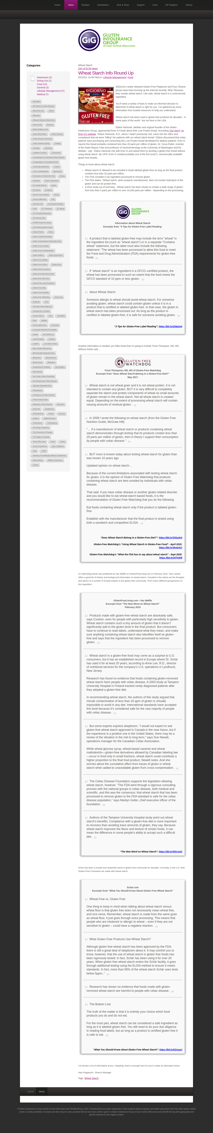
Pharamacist (37, 390)
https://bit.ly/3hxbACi (170, 547)
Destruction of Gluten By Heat (44, 176)
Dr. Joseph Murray (39, 185)
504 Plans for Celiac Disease (43, 106)
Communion (56, 153)
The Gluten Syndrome (41, 427)
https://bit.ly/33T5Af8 (170, 557)
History (189, 5)
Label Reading (38, 339)
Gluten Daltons (38, 255)
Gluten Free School (40, 264)
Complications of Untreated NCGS (45, 162)
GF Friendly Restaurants (42, 213)
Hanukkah (61, 316)
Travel (52, 441)
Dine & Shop (123, 5)
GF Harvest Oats (39, 218)
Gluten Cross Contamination (43, 250)
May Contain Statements (42, 348)
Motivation (51, 362)
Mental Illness (51, 358)
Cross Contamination (40, 171)
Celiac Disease (57, 134)
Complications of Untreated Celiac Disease (48, 157)
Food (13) (42, 84)
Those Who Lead (39, 441)
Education (36, 101)
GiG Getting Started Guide (42, 227)
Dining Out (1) (44, 80)
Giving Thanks (38, 232)
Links (154, 5)
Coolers (57, 167)
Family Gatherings (39, 199)
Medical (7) (42, 94)
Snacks (51, 413)
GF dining (60, 208)
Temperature (37, 423)
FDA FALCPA (38, 204)
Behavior (50, 125)
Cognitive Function (40, 153)
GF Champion (47, 208)
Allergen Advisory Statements (44, 120)
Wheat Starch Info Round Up (105, 73)
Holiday (44, 320)
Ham (50, 316)
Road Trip (36, 409)
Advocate (36, 115)
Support (141, 5)
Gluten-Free (56, 264)
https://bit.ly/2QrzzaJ (170, 1049)
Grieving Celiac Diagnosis (42, 306)
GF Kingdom (172, 5)
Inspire (35, 334)
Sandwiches (49, 409)
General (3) (43, 87)
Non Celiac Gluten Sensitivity (43, 376)
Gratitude (36, 302)
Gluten (50, 232)
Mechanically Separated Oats (44, 353)
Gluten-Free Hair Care (41, 278)
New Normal (37, 372)
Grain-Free (59, 297)
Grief (46, 302)
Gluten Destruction (56, 255)
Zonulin (35, 465)
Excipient (48, 190)
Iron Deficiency (48, 334)
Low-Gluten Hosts (50, 344)
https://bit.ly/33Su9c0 (170, 537)
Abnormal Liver (38, 111)
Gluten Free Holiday (40, 260)
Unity (35, 451)
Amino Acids (37, 125)
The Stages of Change (41, 437)
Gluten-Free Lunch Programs (43, 283)
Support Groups (49, 418)
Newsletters (103, 5)
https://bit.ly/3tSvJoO (170, 851)
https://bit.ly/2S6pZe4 (170, 326)
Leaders (36, 344)
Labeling (51, 339)
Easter (53, 185)
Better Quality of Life (40, 129)
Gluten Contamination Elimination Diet (47, 241)
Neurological (60, 367)
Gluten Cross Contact (41, 246)
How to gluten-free (39, 325)
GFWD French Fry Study (42, 222)
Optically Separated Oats (42, 386)
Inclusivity (55, 325)
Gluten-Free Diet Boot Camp (43, 274)
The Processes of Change (42, 432)
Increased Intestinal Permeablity (44, 330)
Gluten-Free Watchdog (41, 297)
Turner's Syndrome (40, 446)
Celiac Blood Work (39, 134)
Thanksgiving (52, 423)
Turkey (62, 441)
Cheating (36, 148)
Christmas (48, 148)
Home (57, 5)
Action (51, 111)
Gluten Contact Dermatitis (42, 236)
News (71, 5)
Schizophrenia (38, 413)
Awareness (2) (44, 77)
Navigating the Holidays (41, 367)
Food (35, 208)
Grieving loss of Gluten (41, 311)
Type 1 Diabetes (58, 446)
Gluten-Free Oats (39, 288)
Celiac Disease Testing (41, 143)
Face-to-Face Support (41, 195)
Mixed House (37, 362)
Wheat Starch (38, 460)
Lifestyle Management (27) (51, 91)
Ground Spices (38, 316)
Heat (34, 320)
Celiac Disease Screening (42, 139)
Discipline (36, 181)
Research (60, 404)
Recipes (86, 5)
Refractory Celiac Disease (42, 404)
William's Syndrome (55, 460)
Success (62, 413)
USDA (44, 451)
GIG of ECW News (88, 68)
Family (56, 195)
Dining (62, 176)
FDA (53, 199)
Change (57, 143)
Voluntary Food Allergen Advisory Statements (49, 455)
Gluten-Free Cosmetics (41, 269)
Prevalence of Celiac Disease (44, 395)
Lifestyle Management (114, 77)
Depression (57, 171)
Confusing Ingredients (41, 167)
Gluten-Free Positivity (41, 292)
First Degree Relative (55, 204)
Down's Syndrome (51, 181)
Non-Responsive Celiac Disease (45, 381)
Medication (37, 358)
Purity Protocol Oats (40, 400)
